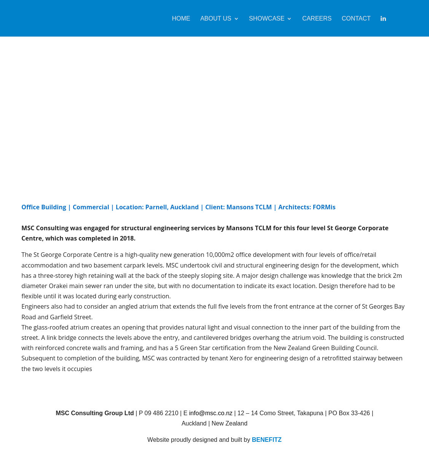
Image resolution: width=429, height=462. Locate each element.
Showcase (266, 19)
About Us (215, 19)
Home (181, 19)
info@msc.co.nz (211, 413)
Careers (317, 19)
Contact (356, 19)
